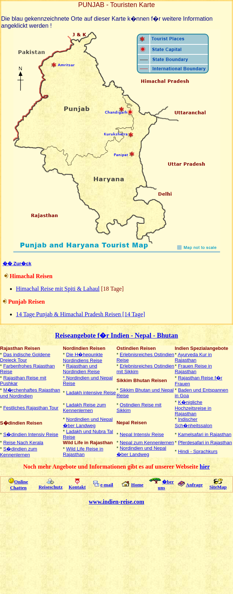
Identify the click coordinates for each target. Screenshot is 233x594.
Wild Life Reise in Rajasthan (83, 451)
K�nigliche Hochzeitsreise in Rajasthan (193, 407)
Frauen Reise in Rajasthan (193, 368)
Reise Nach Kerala (23, 442)
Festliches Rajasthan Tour (30, 408)
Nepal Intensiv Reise (142, 434)
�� (8, 263)
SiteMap (218, 487)
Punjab (18, 301)
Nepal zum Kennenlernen (147, 442)
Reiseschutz (50, 487)
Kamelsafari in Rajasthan (205, 434)
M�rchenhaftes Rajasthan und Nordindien (30, 393)
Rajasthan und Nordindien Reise (81, 368)
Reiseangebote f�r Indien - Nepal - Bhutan (116, 335)
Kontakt (77, 487)
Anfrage (194, 484)
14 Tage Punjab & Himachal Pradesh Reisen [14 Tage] (80, 314)
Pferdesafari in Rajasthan (205, 442)
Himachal (23, 276)
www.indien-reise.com (116, 502)
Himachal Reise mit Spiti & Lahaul (57, 289)
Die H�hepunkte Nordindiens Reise (83, 357)
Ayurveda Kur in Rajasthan (193, 357)
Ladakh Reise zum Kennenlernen (84, 407)
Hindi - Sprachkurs (197, 451)
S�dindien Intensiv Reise (30, 434)
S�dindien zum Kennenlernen (18, 452)
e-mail (106, 484)
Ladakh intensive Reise (91, 392)
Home (137, 484)
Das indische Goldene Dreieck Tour (25, 357)
